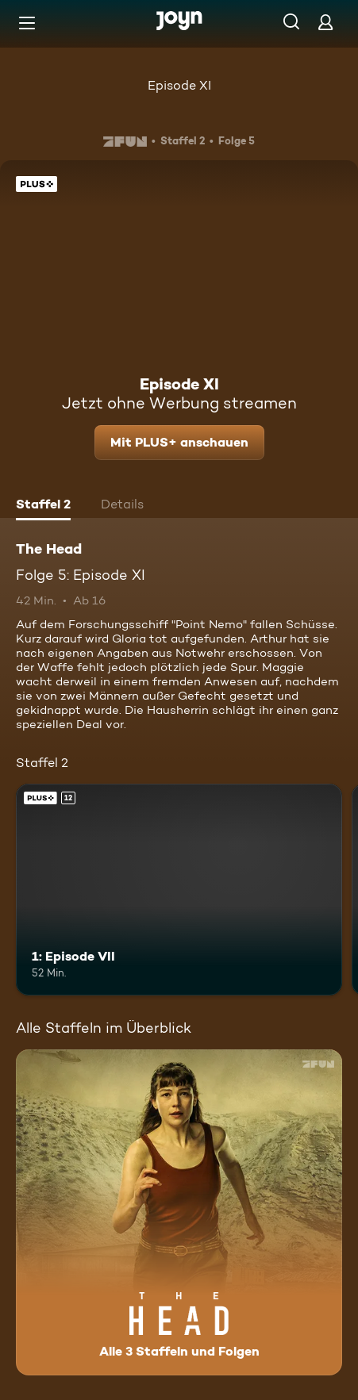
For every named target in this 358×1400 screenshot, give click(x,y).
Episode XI (179, 85)
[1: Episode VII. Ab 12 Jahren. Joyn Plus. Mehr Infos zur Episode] (179, 889)
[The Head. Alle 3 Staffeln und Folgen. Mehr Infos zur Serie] (179, 1212)
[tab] (43, 506)
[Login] (325, 22)
